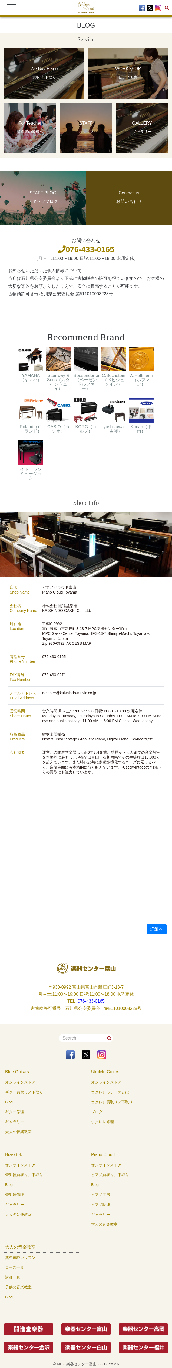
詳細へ (156, 929)
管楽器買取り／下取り (24, 1174)
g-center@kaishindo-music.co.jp (69, 693)
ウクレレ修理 (102, 1122)
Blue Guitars (17, 1071)
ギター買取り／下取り (24, 1092)
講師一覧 (12, 1277)
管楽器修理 (14, 1194)
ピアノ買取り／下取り (110, 1174)
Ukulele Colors (105, 1071)
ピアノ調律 (100, 1204)
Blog (9, 1102)
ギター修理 (14, 1112)
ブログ (96, 1112)
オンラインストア (20, 1082)
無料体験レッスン (20, 1257)
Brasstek (13, 1154)
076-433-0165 (86, 249)
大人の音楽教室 (18, 1132)
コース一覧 (14, 1267)
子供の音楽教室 (18, 1287)
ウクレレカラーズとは (110, 1092)
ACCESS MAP (79, 643)
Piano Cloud (103, 1154)
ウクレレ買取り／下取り (112, 1102)
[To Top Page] (86, 7)
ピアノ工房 (100, 1194)
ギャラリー (14, 1122)
